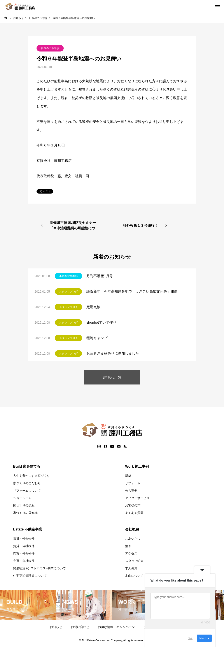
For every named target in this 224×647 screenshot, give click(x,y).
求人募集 (131, 568)
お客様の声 (132, 505)
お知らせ (56, 627)
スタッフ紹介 (134, 561)
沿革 (128, 546)
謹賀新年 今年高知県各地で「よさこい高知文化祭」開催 (131, 291)
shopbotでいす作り (101, 322)
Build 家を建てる (26, 466)
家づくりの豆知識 (25, 513)
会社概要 (132, 529)
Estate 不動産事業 (27, 529)
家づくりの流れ (24, 505)
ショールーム (22, 498)
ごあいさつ (132, 538)
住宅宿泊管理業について (30, 575)
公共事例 (131, 490)
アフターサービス (137, 498)
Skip (190, 638)
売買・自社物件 (24, 561)
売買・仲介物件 (24, 553)
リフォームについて (27, 490)
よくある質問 (134, 513)
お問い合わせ (80, 627)
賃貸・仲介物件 (24, 538)
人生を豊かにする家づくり (31, 475)
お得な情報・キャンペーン (116, 627)
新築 (128, 475)
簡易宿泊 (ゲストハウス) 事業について (39, 568)
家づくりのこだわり (27, 483)
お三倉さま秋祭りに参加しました (112, 353)
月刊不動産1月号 (99, 276)
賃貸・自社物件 (24, 546)
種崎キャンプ (96, 338)
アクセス (131, 553)
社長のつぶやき (50, 48)
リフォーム (132, 483)
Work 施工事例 (137, 466)
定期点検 (93, 307)
